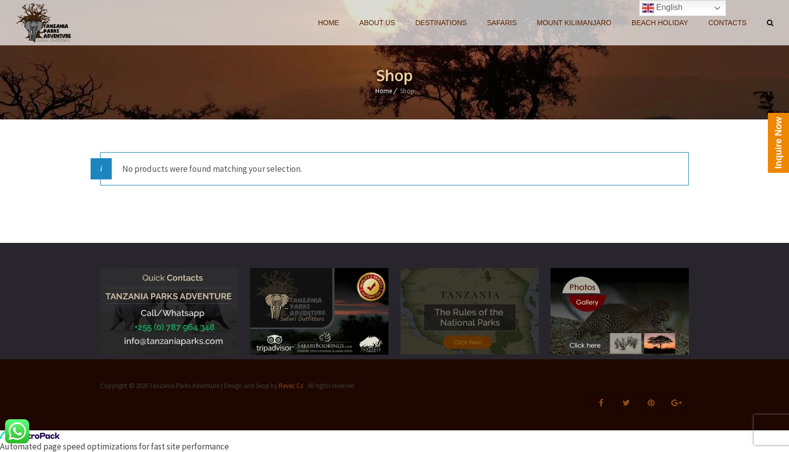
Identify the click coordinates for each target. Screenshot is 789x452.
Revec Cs (290, 385)
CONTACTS (727, 23)
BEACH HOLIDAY (660, 23)
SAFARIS (502, 23)
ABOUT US (377, 23)
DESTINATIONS (440, 23)
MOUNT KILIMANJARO (574, 23)
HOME (328, 23)
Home (383, 91)
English (662, 8)
